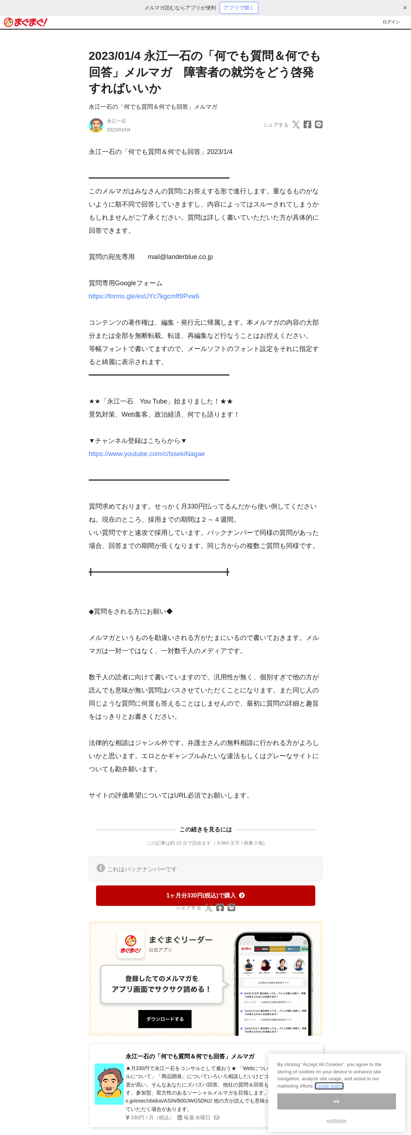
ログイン (391, 21)
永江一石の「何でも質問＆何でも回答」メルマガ (153, 107)
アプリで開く (239, 8)
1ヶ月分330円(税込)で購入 (205, 895)
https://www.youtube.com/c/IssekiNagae (147, 454)
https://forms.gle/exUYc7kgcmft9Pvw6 (144, 296)
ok (337, 1109)
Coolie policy (329, 1094)
